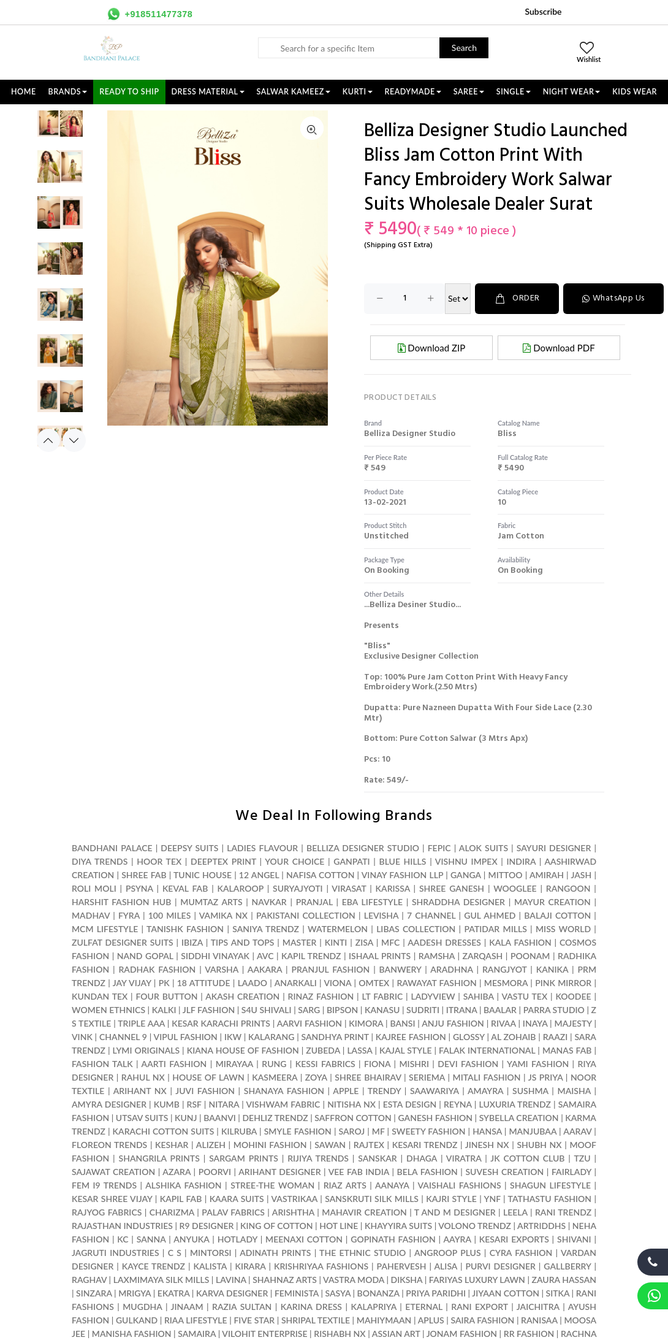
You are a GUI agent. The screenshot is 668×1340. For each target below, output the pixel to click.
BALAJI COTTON (557, 915)
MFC (390, 942)
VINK (82, 1037)
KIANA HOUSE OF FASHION (243, 1050)
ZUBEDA (323, 1050)
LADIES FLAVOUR (262, 848)
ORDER (517, 298)
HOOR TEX (159, 861)
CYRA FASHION (521, 1252)
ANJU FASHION (453, 1023)
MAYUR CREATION (552, 902)
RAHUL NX (143, 1077)
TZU (582, 1158)
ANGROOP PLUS (447, 1252)
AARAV (577, 1131)
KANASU (382, 1010)
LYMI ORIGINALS (146, 1050)
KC (122, 1239)
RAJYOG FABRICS (107, 1212)
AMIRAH (546, 875)
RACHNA (578, 1333)
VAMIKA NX (223, 915)
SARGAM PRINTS (243, 1158)
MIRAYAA (234, 1064)
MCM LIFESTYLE (105, 929)
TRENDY (384, 1090)
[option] (60, 127)
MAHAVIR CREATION (364, 1212)
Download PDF (558, 347)
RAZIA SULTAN (241, 1306)
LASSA (359, 1050)
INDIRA (521, 861)
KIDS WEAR (634, 91)
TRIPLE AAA (141, 1023)
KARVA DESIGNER (232, 1293)
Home (23, 91)
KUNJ (186, 1117)
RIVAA (503, 1023)
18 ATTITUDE (203, 983)
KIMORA (366, 1023)
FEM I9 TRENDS (104, 1185)
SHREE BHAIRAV (368, 1077)
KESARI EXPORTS (514, 1239)
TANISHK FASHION (185, 929)
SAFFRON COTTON (352, 1117)
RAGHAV (89, 1279)
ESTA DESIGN (410, 1104)
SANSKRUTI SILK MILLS (372, 1198)
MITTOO (505, 875)
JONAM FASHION (462, 1333)
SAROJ (352, 1131)
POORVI (215, 1171)
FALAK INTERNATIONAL (487, 1050)
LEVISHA (381, 915)
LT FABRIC (382, 996)
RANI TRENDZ (563, 1212)
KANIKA (552, 969)
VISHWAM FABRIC (283, 1104)
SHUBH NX (539, 1144)
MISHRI (414, 1064)
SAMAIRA (197, 1333)
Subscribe (543, 11)
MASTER (300, 942)
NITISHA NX (351, 1104)
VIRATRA (464, 1158)
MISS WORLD (563, 929)
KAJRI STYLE (451, 1198)
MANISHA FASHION (132, 1333)
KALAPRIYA (373, 1306)
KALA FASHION (520, 942)
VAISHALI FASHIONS (459, 1185)
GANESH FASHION (435, 1117)
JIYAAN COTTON (505, 1293)
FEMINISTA (297, 1293)
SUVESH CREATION (504, 1171)
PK (164, 983)
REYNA (458, 1104)
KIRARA (250, 1266)
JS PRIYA (545, 1077)
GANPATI (351, 861)
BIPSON (342, 1010)
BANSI (402, 1023)
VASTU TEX (524, 996)
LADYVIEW (433, 996)
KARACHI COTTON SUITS (163, 1131)
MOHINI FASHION (270, 1144)
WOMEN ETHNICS (108, 1010)
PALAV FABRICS (233, 1212)
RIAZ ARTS (345, 1185)
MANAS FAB (567, 1050)
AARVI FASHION (309, 1023)
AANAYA (392, 1185)
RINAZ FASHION (321, 996)
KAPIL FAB (181, 1198)
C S (174, 1252)
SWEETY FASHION (428, 1131)
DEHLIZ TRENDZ (275, 1117)
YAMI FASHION (538, 1064)
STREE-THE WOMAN (272, 1185)
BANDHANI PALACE (112, 848)
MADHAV (91, 915)
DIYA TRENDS (99, 861)
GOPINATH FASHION (393, 1239)
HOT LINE (338, 1225)
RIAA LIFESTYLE (195, 1320)
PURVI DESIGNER (500, 1266)
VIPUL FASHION (186, 1037)
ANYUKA (191, 1239)
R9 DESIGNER (207, 1225)
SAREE (469, 91)
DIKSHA (407, 1279)
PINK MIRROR (563, 983)
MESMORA (506, 983)
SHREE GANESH (451, 888)
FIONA (377, 1064)
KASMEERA (274, 1077)
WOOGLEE (515, 888)
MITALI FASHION (487, 1077)
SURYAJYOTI (298, 888)
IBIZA (192, 942)
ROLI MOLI (94, 888)
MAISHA (574, 1090)
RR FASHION (529, 1333)
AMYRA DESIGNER (109, 1104)
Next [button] (74, 440)
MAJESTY (573, 1023)
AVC (265, 956)
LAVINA (231, 1279)
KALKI (164, 1010)
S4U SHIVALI (266, 1010)
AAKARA (265, 969)
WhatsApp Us (613, 298)
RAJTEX (369, 1144)
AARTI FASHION (174, 1064)
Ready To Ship (129, 91)
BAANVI (219, 1117)
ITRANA (461, 1010)
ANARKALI (296, 983)
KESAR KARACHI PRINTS (221, 1023)
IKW (232, 1037)
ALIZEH (211, 1144)
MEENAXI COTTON (304, 1239)
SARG (309, 1010)
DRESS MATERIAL (208, 91)
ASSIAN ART (396, 1333)
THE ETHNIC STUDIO (362, 1252)
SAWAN (330, 1144)
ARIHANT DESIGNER (279, 1171)
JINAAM (187, 1306)
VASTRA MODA (353, 1279)
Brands (68, 91)
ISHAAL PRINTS (380, 956)
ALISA (446, 1266)
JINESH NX (487, 1144)
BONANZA (378, 1293)
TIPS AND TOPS (243, 942)
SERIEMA (427, 1077)
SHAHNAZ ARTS (284, 1279)
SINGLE (513, 91)
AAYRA (457, 1239)
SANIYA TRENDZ (265, 929)
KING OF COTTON (276, 1225)
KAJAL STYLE (405, 1050)
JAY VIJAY (132, 983)
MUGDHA (142, 1306)
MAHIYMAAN (384, 1320)
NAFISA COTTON (320, 875)
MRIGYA (134, 1293)
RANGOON (568, 888)
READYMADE (413, 91)
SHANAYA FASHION (284, 1090)
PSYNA (139, 888)
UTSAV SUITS (142, 1117)
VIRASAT (349, 888)
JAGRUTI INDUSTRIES (115, 1252)
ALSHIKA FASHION (183, 1185)
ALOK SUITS (483, 848)
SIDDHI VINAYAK (215, 956)
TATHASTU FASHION (549, 1198)
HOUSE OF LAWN (208, 1077)
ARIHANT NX (140, 1090)
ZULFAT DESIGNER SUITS (122, 942)
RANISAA (539, 1320)
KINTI (336, 942)
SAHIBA (478, 996)
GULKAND (137, 1320)
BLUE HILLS (402, 861)
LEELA (515, 1212)
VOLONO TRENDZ (474, 1225)
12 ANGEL (259, 875)
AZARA (176, 1171)
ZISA (364, 942)
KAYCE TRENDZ (153, 1266)
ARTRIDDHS (541, 1225)
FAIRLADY (571, 1171)
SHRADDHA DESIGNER (458, 902)
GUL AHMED (489, 915)
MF (378, 1131)
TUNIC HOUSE (202, 875)
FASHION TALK (102, 1064)
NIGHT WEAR (572, 91)
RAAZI (555, 1037)
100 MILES (169, 915)
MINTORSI (211, 1252)
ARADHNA (451, 969)
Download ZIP (432, 347)
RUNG (274, 1064)
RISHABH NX (339, 1333)
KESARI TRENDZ (425, 1144)
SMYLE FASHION (298, 1131)
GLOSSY (469, 1037)
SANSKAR (377, 1158)
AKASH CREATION (242, 996)
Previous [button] (48, 440)
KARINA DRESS (311, 1306)
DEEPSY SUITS (189, 848)
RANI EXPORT (479, 1306)
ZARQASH (483, 956)
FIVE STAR (254, 1320)
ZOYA (316, 1077)
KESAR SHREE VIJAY (112, 1198)
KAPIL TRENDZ (311, 956)
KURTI (358, 91)
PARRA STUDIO (554, 1010)
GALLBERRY (567, 1266)
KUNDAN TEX (99, 996)
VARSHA (221, 969)
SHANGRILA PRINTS (159, 1158)
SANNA (151, 1239)
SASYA (338, 1293)
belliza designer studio (409, 434)
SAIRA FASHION (482, 1320)
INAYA (535, 1023)
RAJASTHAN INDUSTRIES (122, 1225)
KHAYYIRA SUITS (398, 1225)
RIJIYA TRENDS (318, 1158)
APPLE (346, 1090)
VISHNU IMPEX (466, 861)
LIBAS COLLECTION (415, 929)
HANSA (487, 1131)
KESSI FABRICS (325, 1064)
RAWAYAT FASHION (436, 983)
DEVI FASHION (468, 1064)
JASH (581, 875)
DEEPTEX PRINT (223, 861)
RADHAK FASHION (156, 969)
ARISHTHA (293, 1212)
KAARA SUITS (237, 1198)
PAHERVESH (402, 1266)
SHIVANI (574, 1239)
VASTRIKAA (294, 1198)
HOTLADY (237, 1239)
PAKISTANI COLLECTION (305, 915)
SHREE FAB (143, 875)
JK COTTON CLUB (527, 1158)
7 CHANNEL (431, 915)
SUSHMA (530, 1090)
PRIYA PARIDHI (436, 1293)
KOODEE (573, 996)
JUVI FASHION (205, 1090)
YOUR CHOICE (294, 861)
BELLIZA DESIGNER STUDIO (362, 848)
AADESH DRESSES (444, 942)
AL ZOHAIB (513, 1037)
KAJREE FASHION (411, 1037)
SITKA (558, 1293)
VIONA (337, 983)
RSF (194, 1104)
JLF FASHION (209, 1010)
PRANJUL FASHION (330, 969)
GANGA (465, 875)
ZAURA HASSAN (564, 1279)
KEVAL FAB (185, 888)
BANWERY (400, 969)
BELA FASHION (427, 1171)
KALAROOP (241, 888)
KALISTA (209, 1266)
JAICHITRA (538, 1306)
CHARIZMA (172, 1212)
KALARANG (271, 1037)
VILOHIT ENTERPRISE (264, 1333)
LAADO (252, 983)
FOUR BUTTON (167, 996)
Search (464, 47)
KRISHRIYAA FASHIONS (321, 1266)
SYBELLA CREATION (519, 1117)
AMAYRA (485, 1090)
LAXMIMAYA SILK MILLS (161, 1279)
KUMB (167, 1104)
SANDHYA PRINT (335, 1037)
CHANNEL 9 (123, 1037)
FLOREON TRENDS (109, 1144)
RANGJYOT (504, 969)
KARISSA (393, 888)
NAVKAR (269, 902)
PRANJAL (314, 902)
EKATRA (174, 1293)
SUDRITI (422, 1010)
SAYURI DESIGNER (554, 848)
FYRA (129, 915)
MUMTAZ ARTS (211, 902)
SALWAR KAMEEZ (293, 91)
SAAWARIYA (434, 1090)
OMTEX (374, 983)
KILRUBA (239, 1131)
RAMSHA (437, 956)
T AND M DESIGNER (455, 1212)
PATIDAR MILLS (496, 929)
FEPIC (439, 848)
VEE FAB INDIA (358, 1171)
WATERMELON (338, 929)
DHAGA (421, 1158)
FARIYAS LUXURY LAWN (477, 1279)
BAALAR (500, 1010)
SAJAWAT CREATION (113, 1171)
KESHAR (171, 1144)
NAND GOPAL (145, 956)
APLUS (431, 1320)
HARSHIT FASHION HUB (121, 902)
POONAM (530, 956)
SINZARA (94, 1293)
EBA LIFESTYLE (372, 902)
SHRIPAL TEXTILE (315, 1320)
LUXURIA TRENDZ (515, 1104)
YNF (492, 1198)
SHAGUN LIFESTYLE (550, 1185)
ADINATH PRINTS (275, 1252)
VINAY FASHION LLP (402, 875)
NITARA (223, 1104)
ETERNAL (423, 1306)
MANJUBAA (533, 1131)
